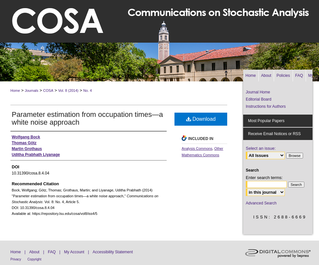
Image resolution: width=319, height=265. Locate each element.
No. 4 (87, 90)
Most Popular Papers (266, 121)
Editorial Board (258, 99)
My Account (74, 252)
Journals (31, 90)
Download (201, 119)
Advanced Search (261, 203)
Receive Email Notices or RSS (274, 134)
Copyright (34, 259)
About (34, 252)
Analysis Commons (197, 148)
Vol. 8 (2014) (68, 90)
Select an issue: (261, 148)
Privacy (15, 259)
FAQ (52, 252)
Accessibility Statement (113, 252)
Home (15, 90)
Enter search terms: (264, 177)
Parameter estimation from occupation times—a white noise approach (87, 118)
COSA (48, 90)
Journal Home (258, 92)
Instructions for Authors (266, 106)
